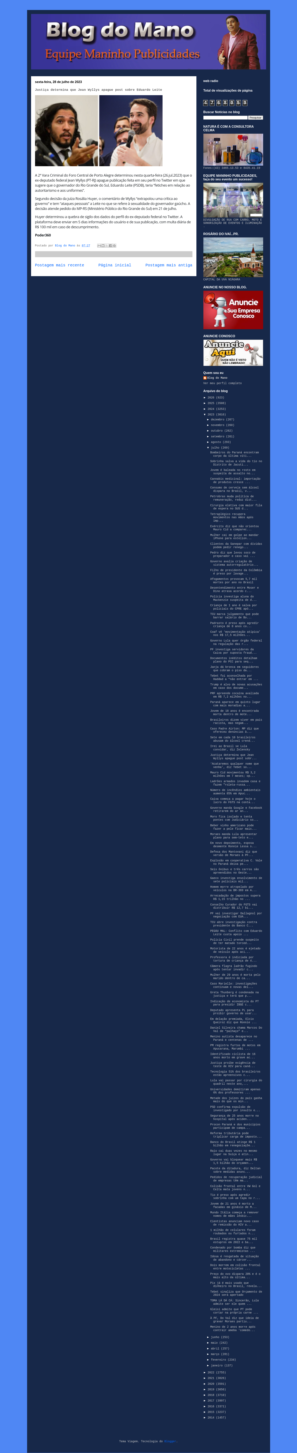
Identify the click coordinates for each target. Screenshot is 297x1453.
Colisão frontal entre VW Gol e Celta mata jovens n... (235, 1188)
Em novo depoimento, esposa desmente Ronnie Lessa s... (233, 844)
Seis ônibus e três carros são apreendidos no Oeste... (234, 871)
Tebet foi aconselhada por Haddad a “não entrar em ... (234, 677)
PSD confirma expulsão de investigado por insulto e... (235, 1108)
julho (216, 447)
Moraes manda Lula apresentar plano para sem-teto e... (233, 836)
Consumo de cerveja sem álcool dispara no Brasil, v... (234, 489)
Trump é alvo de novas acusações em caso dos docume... (236, 686)
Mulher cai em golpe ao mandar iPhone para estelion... (234, 537)
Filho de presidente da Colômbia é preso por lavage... (236, 572)
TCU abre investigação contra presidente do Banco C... (233, 924)
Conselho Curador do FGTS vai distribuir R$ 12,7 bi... (233, 906)
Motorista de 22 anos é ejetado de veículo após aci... (235, 950)
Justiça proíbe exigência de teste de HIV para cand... (232, 1064)
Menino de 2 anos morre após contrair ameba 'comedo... (232, 1328)
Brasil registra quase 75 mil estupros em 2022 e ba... (233, 1240)
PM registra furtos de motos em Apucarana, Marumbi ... (235, 1047)
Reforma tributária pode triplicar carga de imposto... (236, 1135)
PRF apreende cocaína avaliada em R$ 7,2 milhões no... (234, 695)
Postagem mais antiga (168, 265)
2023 (212, 414)
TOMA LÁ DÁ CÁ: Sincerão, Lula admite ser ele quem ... (234, 1302)
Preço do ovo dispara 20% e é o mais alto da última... (235, 1275)
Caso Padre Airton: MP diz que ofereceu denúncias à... (234, 730)
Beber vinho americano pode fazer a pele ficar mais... (233, 827)
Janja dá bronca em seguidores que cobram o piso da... (234, 668)
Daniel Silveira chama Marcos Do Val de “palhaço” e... (236, 1029)
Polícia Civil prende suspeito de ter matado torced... (234, 941)
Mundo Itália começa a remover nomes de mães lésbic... (234, 1214)
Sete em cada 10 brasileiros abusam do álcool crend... (232, 739)
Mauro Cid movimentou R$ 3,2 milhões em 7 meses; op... (232, 774)
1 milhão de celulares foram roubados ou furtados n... (232, 1232)
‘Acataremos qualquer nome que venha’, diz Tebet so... (234, 765)
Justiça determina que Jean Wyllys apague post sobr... (233, 756)
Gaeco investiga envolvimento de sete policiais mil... (236, 880)
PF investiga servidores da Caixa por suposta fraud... (233, 651)
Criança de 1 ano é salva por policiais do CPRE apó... (233, 607)
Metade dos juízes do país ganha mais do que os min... (236, 1100)
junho (216, 1337)
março (216, 1354)
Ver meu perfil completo (222, 383)
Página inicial (114, 265)
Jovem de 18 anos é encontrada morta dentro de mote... (234, 712)
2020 (212, 1384)
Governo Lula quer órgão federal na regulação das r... (236, 642)
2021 (212, 1378)
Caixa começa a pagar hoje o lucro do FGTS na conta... (232, 800)
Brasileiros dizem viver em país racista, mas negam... (236, 721)
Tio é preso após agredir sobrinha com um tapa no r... (235, 1196)
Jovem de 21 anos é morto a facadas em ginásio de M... (233, 1205)
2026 (212, 397)
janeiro (217, 1365)
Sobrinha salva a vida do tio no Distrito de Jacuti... (236, 463)
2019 (212, 1389)
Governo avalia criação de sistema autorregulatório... (234, 563)
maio (215, 1342)
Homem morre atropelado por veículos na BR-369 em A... (233, 888)
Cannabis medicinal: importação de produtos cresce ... (235, 480)
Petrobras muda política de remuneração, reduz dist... (233, 498)
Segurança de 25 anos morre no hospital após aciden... (234, 1117)
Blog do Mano (217, 378)
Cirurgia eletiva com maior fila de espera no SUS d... (236, 507)
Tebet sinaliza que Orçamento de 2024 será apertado (236, 1293)
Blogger (170, 1441)
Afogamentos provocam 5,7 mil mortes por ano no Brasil (233, 580)
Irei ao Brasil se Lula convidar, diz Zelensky (230, 748)
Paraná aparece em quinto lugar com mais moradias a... (235, 704)
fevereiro (219, 1359)
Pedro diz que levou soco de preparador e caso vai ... (232, 554)
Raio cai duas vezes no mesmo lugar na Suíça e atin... (233, 1152)
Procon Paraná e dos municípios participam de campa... (235, 1126)
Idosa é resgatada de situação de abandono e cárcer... (234, 1258)
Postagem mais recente (59, 265)
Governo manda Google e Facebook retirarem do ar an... (236, 809)
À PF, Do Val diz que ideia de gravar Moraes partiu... (234, 1320)
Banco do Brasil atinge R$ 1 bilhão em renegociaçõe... (232, 1144)
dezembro (218, 419)
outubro (217, 430)
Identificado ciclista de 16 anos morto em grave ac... (232, 1056)
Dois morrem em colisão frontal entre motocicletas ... (235, 1267)
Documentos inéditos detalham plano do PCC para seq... (233, 660)
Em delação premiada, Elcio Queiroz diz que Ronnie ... (233, 1020)
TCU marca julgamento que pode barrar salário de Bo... (234, 616)
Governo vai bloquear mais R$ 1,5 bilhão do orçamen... (233, 1161)
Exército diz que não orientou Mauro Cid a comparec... (234, 528)
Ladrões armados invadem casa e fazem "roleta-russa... (235, 783)
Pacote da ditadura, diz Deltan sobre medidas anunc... (235, 1170)
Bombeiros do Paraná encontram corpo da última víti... (234, 454)
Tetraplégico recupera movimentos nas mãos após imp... (231, 518)
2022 (212, 1372)
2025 (212, 403)
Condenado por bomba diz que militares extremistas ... (232, 1249)
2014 (212, 1417)
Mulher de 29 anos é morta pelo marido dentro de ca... (235, 976)
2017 (212, 1400)
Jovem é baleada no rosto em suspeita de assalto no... (232, 472)
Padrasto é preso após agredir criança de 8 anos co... (234, 625)
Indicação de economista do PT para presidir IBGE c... (234, 1003)
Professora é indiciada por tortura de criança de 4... (233, 959)
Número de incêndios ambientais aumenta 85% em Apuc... (235, 792)
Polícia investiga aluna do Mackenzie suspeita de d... (233, 598)
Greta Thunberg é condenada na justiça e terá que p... (234, 994)
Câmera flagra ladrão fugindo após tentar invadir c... (233, 968)
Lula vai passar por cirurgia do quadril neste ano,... (236, 1082)
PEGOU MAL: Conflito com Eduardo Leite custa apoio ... (236, 932)
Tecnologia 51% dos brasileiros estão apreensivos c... (235, 1073)
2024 (212, 409)
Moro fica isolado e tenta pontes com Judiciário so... (234, 818)
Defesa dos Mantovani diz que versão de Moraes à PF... (233, 853)
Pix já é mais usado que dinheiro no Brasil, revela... (236, 1284)
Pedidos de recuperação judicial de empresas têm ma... (236, 1179)
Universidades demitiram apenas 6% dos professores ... (235, 1091)
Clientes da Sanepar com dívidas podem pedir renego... (236, 545)
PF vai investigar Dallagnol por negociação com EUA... (236, 915)
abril (216, 1348)
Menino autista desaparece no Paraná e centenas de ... (233, 1038)
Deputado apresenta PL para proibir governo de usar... (233, 1012)
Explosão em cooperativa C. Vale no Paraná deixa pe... (236, 862)
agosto (217, 442)
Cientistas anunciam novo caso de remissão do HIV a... (234, 1223)
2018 (212, 1395)
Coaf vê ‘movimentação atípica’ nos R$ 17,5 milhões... (235, 633)
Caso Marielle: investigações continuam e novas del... (233, 985)
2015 (212, 1412)
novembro (218, 425)
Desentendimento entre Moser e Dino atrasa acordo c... (234, 589)
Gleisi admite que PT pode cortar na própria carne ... (234, 1311)
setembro (218, 436)
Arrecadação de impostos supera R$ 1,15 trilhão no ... (235, 897)
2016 (212, 1406)
